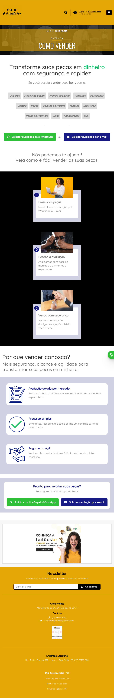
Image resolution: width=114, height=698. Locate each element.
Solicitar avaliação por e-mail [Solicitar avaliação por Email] (87, 136)
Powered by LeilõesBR (57, 689)
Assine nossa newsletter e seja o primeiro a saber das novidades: (57, 578)
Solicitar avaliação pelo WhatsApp (30, 136)
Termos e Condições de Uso (57, 679)
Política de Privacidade (57, 684)
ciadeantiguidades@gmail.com (57, 620)
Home (48, 31)
